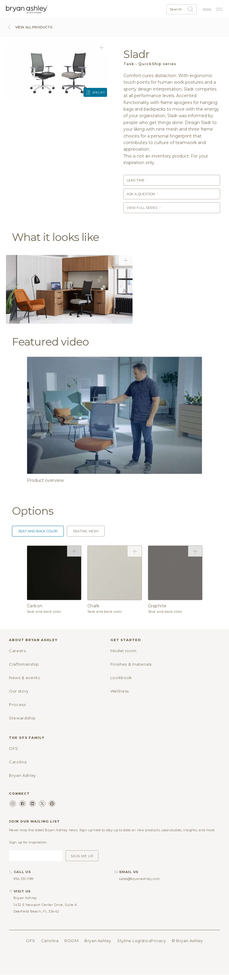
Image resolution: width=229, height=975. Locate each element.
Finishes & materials (131, 664)
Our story (19, 691)
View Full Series (144, 208)
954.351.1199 (23, 879)
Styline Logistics (134, 940)
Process (17, 704)
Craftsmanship (24, 664)
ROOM (71, 940)
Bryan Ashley (22, 775)
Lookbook (121, 677)
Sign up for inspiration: (28, 842)
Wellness (119, 691)
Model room (123, 650)
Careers (17, 650)
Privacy (158, 940)
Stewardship (22, 718)
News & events (24, 677)
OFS (13, 748)
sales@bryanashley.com (139, 879)
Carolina (18, 761)
